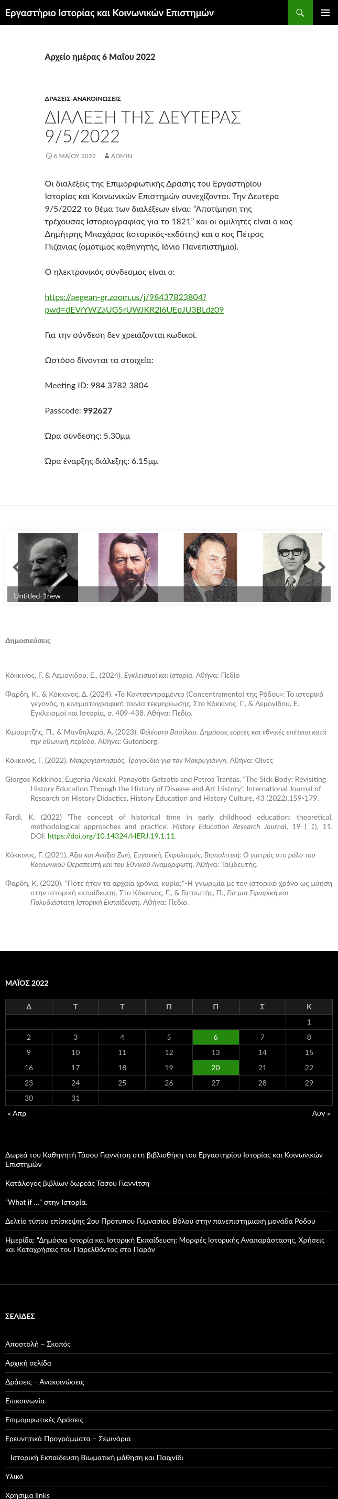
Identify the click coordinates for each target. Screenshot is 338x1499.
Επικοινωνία (25, 1400)
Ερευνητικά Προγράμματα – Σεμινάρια (68, 1438)
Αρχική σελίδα (28, 1362)
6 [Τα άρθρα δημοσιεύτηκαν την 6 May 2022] (216, 1036)
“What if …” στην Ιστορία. (46, 1201)
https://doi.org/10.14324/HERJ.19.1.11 (111, 835)
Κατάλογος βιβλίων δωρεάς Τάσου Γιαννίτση (77, 1182)
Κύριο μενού (325, 12)
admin (122, 156)
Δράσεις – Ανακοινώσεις (44, 1381)
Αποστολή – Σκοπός (38, 1343)
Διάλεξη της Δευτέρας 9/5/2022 (143, 126)
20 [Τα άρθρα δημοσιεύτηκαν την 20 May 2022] (216, 1067)
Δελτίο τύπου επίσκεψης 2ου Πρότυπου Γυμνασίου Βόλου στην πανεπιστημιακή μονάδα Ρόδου (160, 1220)
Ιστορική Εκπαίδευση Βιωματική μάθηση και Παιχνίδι (96, 1457)
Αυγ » (321, 1113)
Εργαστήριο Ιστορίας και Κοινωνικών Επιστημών (109, 12)
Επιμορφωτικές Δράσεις (44, 1419)
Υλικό (14, 1476)
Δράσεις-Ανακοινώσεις (83, 98)
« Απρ (17, 1113)
